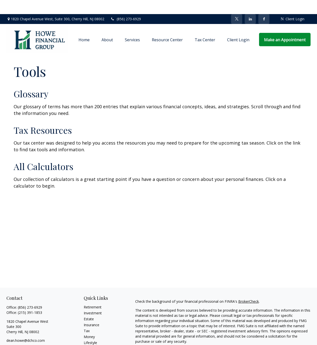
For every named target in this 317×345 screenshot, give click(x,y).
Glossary (31, 80)
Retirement (93, 293)
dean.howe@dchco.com (25, 326)
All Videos (91, 340)
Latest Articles (95, 334)
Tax (87, 316)
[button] (84, 25)
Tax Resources (43, 116)
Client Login (292, 5)
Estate (89, 304)
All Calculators (43, 152)
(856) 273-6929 (125, 5)
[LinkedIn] (250, 5)
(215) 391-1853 (30, 298)
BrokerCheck (248, 287)
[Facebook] (263, 5)
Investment (93, 299)
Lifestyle (90, 328)
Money (89, 322)
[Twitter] (236, 5)
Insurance (91, 310)
